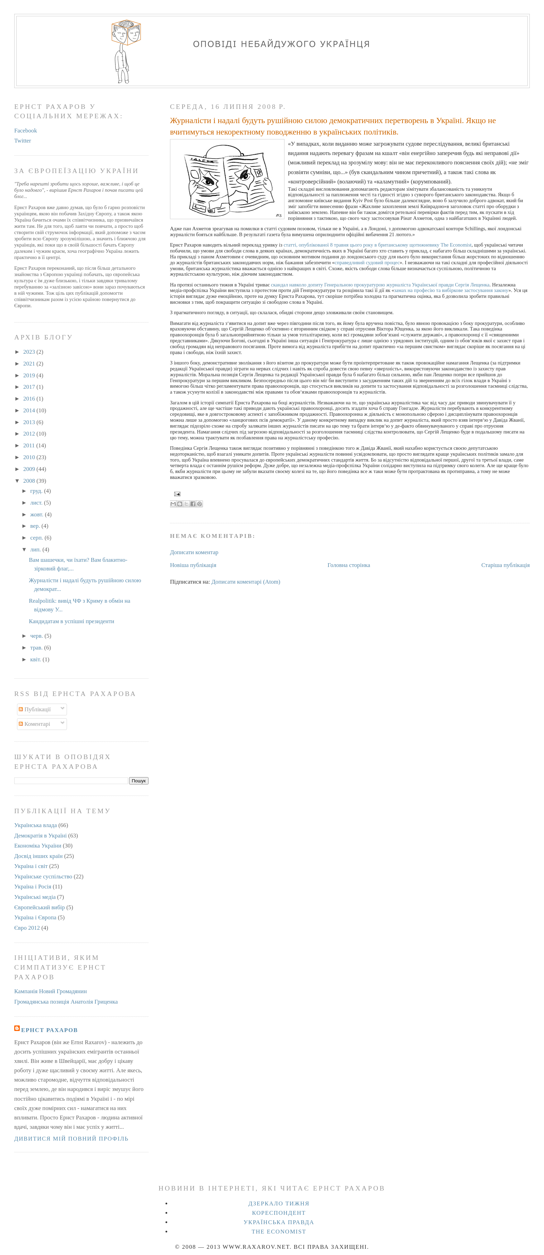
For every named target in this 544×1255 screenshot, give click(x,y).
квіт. (36, 659)
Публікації (35, 709)
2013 (29, 422)
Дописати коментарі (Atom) (246, 581)
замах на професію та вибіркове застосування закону (451, 290)
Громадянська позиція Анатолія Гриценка (66, 1001)
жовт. (37, 514)
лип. (36, 549)
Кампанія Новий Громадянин (50, 991)
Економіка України (37, 845)
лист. (37, 502)
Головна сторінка (349, 565)
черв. (37, 636)
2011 (29, 445)
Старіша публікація (506, 565)
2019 (29, 375)
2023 (29, 352)
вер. (35, 526)
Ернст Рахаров (49, 1030)
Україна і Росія (32, 886)
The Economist (279, 1231)
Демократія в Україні (40, 835)
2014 (29, 410)
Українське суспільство (43, 876)
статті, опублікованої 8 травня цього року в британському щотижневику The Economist (378, 245)
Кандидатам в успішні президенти (71, 621)
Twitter (22, 140)
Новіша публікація (193, 565)
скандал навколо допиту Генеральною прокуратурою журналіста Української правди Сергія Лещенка (380, 284)
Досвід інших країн (38, 856)
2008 (29, 481)
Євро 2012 (27, 928)
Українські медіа (35, 897)
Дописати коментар (194, 552)
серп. (37, 537)
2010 (29, 457)
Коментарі (34, 724)
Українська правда (279, 1222)
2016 (29, 398)
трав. (37, 647)
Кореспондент (279, 1213)
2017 (29, 387)
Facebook (25, 130)
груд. (37, 491)
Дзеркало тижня (278, 1203)
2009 (29, 469)
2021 (29, 363)
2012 (29, 433)
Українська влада (35, 825)
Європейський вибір (39, 907)
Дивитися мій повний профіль (71, 1138)
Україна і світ (31, 866)
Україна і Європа (35, 917)
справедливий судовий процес (367, 262)
